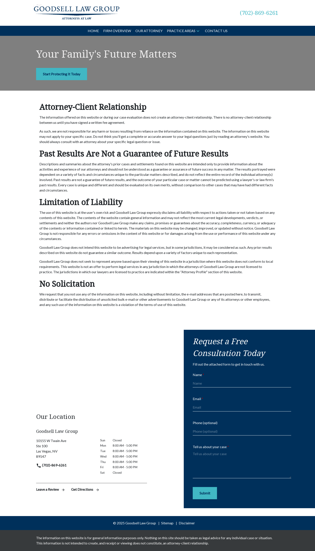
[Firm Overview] (117, 30)
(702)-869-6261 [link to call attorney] (51, 465)
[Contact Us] (216, 30)
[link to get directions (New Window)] (65, 448)
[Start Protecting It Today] (61, 74)
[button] (198, 31)
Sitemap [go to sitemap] (167, 523)
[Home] (93, 30)
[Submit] (205, 493)
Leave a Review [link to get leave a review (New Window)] (51, 489)
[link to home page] (76, 12)
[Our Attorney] (149, 30)
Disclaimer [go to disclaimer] (187, 523)
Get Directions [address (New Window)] (85, 489)
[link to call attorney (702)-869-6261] (259, 13)
